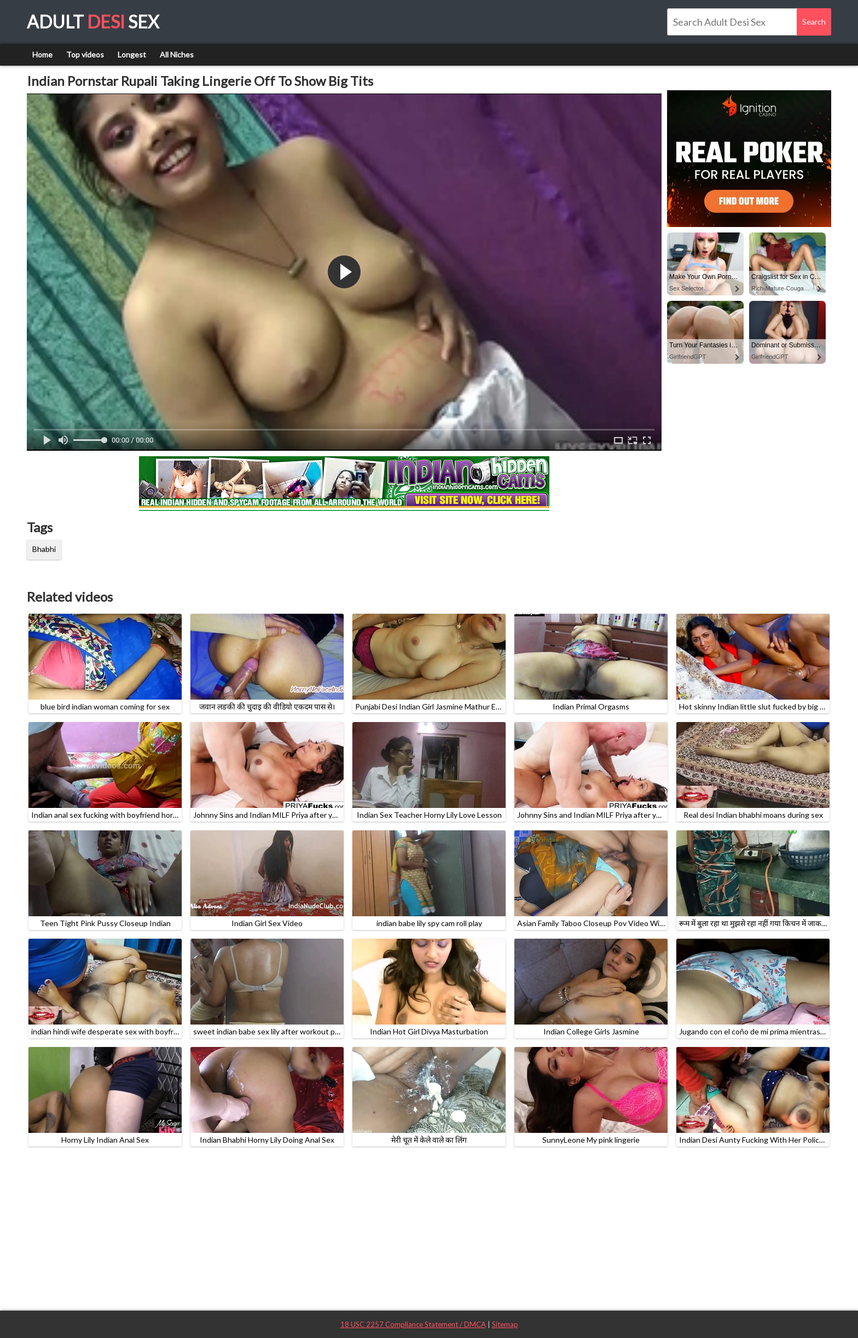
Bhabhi (44, 549)
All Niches (177, 54)
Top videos (85, 54)
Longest (132, 54)
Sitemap (505, 1324)
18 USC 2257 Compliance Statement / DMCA (413, 1324)
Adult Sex (93, 21)
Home (42, 54)
